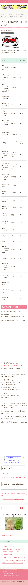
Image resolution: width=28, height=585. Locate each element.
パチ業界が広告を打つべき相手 (10, 551)
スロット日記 (5, 473)
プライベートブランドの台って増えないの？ (14, 557)
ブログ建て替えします (8, 546)
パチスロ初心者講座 (7, 573)
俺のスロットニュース (7, 33)
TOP (13, 14)
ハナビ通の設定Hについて (9, 554)
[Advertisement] (14, 341)
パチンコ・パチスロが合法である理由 (13, 499)
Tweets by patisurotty (7, 535)
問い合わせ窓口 (6, 571)
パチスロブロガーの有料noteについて (12, 563)
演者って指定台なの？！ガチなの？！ (12, 549)
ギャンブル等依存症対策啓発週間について (13, 560)
